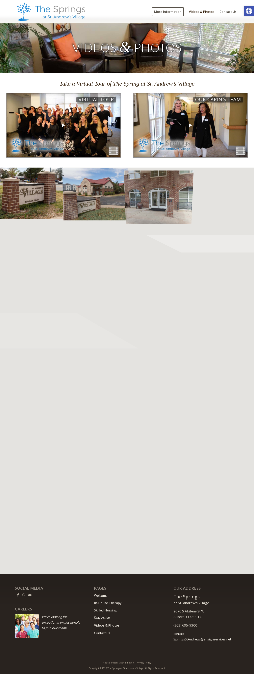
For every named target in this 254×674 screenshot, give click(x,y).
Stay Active (102, 617)
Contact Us (102, 633)
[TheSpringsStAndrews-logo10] (51, 11)
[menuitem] (167, 11)
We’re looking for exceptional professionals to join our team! (61, 622)
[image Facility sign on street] (32, 193)
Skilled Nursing (105, 610)
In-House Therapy (107, 603)
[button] (249, 11)
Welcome (101, 595)
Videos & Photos (106, 625)
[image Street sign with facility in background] (95, 193)
